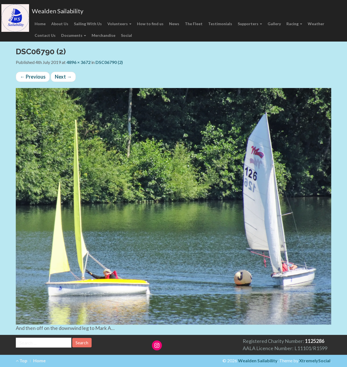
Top (21, 360)
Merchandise (103, 35)
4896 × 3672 (78, 62)
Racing (294, 23)
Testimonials (220, 23)
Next (63, 77)
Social (126, 35)
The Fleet (194, 23)
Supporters (250, 23)
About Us (59, 23)
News (174, 23)
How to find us (150, 23)
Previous (33, 77)
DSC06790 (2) (109, 62)
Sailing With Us (88, 23)
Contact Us (45, 35)
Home (40, 23)
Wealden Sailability (57, 11)
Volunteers (119, 23)
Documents (73, 35)
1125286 (314, 341)
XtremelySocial (314, 360)
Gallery (274, 23)
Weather (316, 23)
